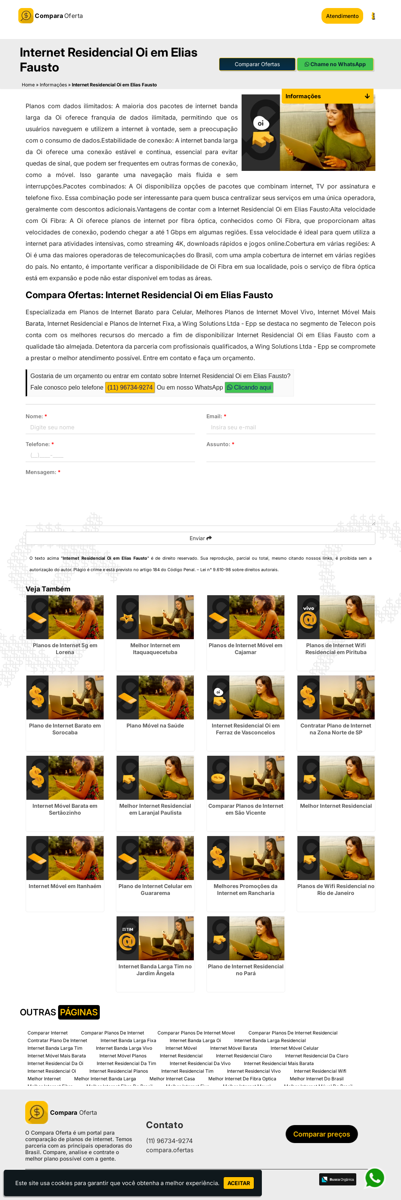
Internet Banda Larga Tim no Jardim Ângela (155, 969)
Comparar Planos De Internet (112, 1032)
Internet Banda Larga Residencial (270, 1039)
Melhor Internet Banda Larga (105, 1078)
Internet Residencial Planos (118, 1070)
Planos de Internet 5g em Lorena (65, 647)
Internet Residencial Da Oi (55, 1062)
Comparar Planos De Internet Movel (196, 1032)
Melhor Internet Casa (172, 1078)
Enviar (201, 537)
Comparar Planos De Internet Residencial (293, 1032)
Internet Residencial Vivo (254, 1070)
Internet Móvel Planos (122, 1055)
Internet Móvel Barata (233, 1047)
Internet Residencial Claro (244, 1055)
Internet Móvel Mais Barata (57, 1055)
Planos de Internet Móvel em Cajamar (245, 647)
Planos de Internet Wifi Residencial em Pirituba (336, 647)
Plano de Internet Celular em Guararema (155, 888)
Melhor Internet (44, 1078)
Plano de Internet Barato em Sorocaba (65, 728)
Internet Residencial (181, 1055)
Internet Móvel (181, 1047)
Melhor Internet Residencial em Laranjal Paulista (155, 808)
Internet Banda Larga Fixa (128, 1039)
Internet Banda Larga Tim (55, 1047)
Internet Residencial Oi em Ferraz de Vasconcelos (246, 728)
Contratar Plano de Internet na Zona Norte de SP (335, 728)
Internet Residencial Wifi (320, 1070)
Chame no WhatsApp (335, 63)
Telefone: (40, 443)
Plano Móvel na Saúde (155, 724)
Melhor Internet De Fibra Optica (242, 1078)
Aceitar (238, 1183)
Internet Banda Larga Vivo (124, 1047)
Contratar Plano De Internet (57, 1039)
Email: (216, 415)
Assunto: (220, 443)
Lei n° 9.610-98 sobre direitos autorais (239, 569)
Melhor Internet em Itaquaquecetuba (155, 647)
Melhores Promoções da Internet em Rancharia (246, 888)
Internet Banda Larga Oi (195, 1039)
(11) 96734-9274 (130, 386)
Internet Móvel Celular (295, 1047)
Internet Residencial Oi (52, 1070)
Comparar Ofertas (257, 63)
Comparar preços (324, 1133)
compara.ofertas (169, 1149)
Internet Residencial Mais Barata (279, 1062)
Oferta (61, 1111)
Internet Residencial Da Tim (126, 1062)
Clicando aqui (249, 386)
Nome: (36, 415)
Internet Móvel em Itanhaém (65, 885)
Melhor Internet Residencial (336, 805)
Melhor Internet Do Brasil (317, 1078)
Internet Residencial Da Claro (316, 1055)
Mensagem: (43, 471)
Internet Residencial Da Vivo (200, 1062)
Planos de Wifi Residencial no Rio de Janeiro (336, 888)
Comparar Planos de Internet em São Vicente (245, 808)
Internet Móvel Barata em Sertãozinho (64, 808)
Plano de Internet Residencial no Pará (246, 969)
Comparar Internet (48, 1032)
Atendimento (342, 16)
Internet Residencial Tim (187, 1070)
